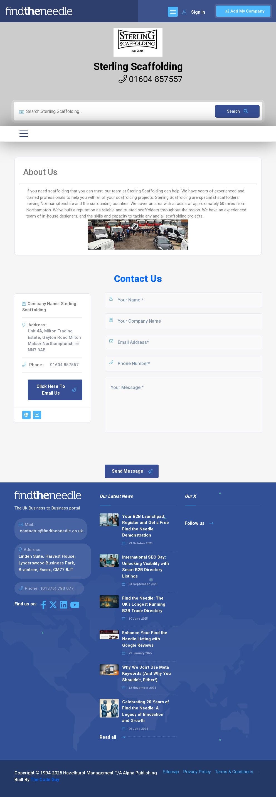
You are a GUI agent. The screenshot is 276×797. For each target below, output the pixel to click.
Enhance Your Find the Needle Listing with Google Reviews (144, 639)
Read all (112, 737)
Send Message (132, 471)
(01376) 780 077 (57, 588)
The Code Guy (45, 779)
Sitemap (171, 771)
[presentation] (146, 448)
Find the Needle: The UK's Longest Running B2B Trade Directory (143, 604)
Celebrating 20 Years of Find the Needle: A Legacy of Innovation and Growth (145, 711)
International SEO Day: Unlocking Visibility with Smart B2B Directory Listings (145, 567)
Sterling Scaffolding (138, 67)
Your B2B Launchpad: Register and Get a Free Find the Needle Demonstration (145, 526)
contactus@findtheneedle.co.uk (51, 530)
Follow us (199, 523)
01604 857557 (151, 79)
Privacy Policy (197, 771)
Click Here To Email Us (56, 390)
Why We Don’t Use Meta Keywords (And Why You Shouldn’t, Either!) (146, 673)
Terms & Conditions (234, 771)
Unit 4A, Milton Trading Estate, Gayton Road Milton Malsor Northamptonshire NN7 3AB (54, 340)
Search (237, 111)
